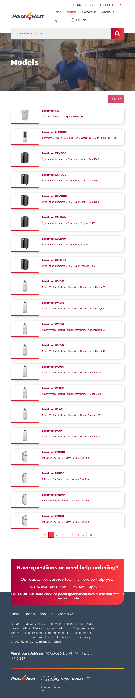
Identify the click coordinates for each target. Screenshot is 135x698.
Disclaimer (45, 687)
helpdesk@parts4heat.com (74, 593)
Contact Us (66, 613)
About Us (46, 613)
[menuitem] (57, 11)
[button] (116, 99)
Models (29, 613)
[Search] (117, 33)
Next (90, 534)
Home (15, 613)
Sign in (57, 20)
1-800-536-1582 (83, 5)
